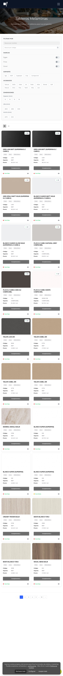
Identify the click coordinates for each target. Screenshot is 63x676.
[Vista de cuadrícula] (4, 126)
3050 (18, 109)
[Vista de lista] (8, 126)
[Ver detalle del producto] (28, 173)
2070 (6, 117)
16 (9, 99)
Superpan (19, 75)
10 (5, 99)
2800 (6, 109)
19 (14, 99)
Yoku (32, 87)
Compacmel (35, 75)
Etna (13, 87)
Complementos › (16, 168)
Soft (51, 84)
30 (19, 99)
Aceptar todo (43, 671)
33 (41, 597)
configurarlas (32, 666)
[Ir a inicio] (5, 4)
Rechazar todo (20, 671)
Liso (38, 87)
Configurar (31, 671)
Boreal (45, 84)
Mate (20, 84)
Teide (32, 84)
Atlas (38, 84)
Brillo (13, 84)
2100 (12, 117)
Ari (26, 84)
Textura (7, 84)
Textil (26, 87)
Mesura (7, 87)
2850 (12, 109)
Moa (20, 87)
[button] (58, 4)
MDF (11, 75)
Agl (6, 75)
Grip (27, 75)
